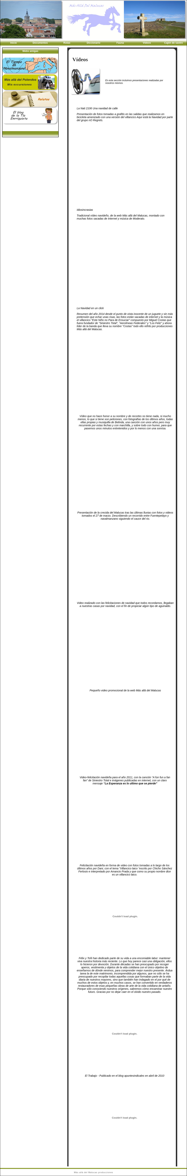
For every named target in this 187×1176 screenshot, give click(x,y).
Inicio (13, 42)
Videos (147, 42)
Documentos (40, 42)
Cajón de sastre (173, 42)
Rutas (66, 42)
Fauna (120, 42)
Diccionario (93, 42)
